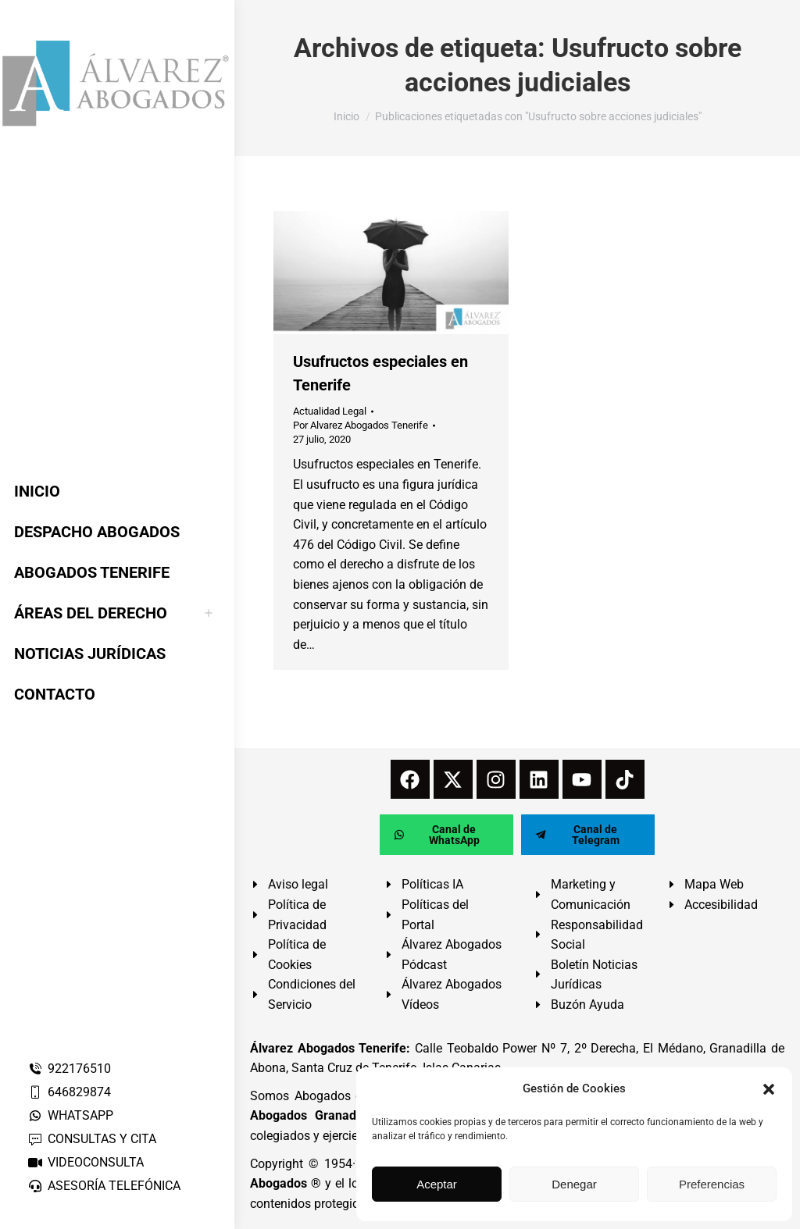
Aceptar (436, 1184)
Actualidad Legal (329, 411)
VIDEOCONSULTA (85, 1162)
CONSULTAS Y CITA (91, 1138)
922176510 (69, 1068)
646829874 (69, 1092)
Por (360, 425)
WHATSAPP (70, 1115)
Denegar (574, 1184)
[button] (769, 1089)
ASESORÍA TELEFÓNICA (103, 1185)
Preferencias (712, 1184)
